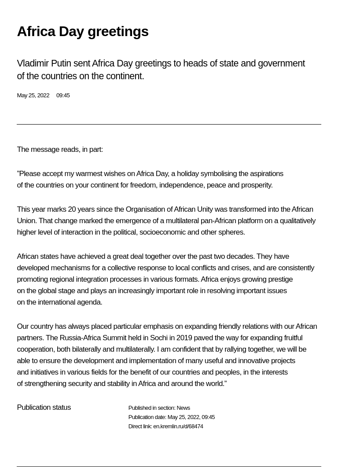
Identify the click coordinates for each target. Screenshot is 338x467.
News (183, 407)
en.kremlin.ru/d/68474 (178, 426)
